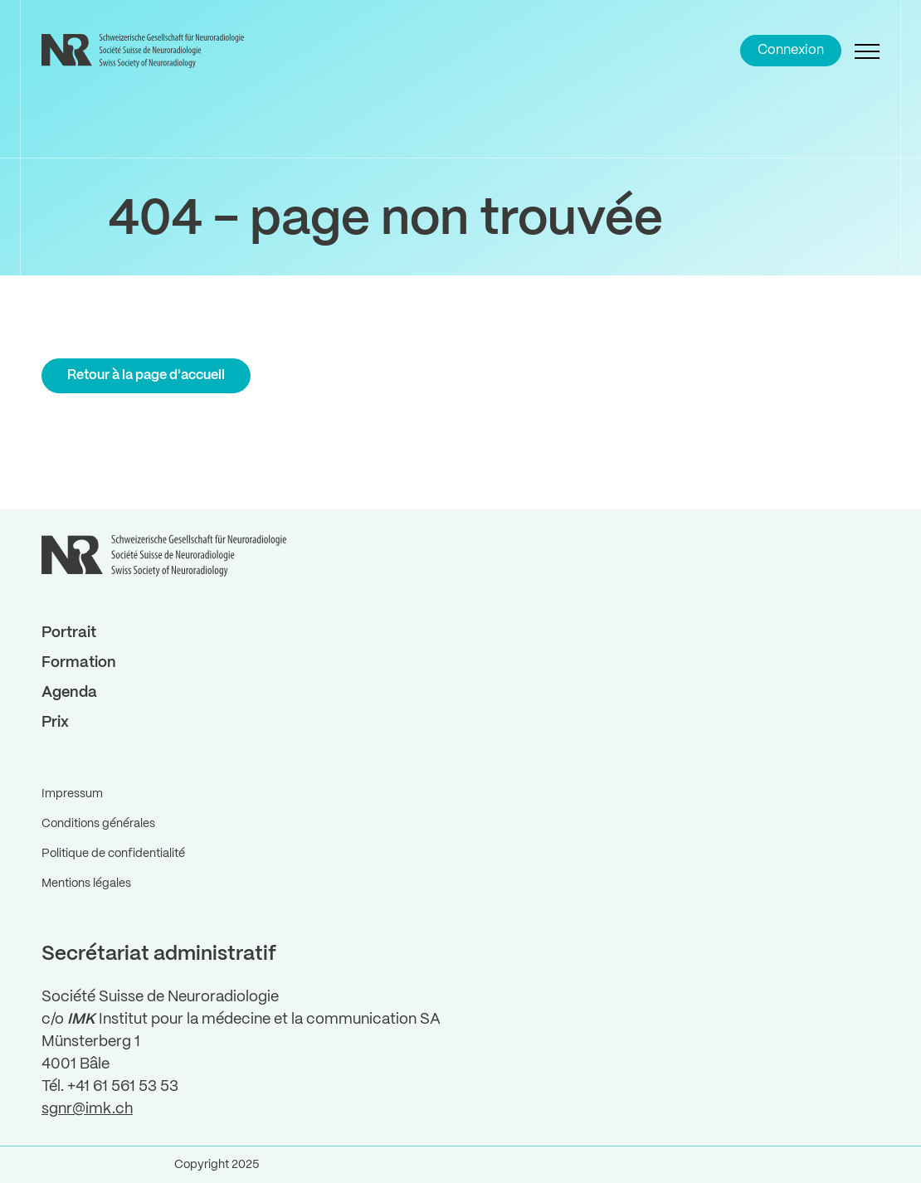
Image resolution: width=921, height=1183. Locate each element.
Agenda (69, 692)
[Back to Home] (145, 50)
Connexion (791, 50)
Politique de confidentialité (113, 853)
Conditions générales (98, 824)
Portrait (68, 633)
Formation (78, 662)
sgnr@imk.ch (87, 1109)
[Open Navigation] (867, 50)
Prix (55, 722)
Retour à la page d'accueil (146, 375)
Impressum (72, 794)
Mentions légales (86, 883)
